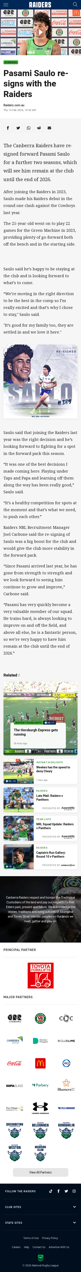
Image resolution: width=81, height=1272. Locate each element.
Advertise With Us (59, 1247)
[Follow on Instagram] (74, 1191)
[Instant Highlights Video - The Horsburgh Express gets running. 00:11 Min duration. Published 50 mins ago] (40, 718)
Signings (11, 62)
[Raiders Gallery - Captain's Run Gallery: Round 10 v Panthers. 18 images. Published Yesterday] (40, 856)
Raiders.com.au (13, 105)
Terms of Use (31, 1238)
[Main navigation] (5, 4)
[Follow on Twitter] (66, 1191)
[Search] (75, 4)
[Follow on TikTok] (50, 1191)
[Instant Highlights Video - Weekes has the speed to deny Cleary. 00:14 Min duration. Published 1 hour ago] (40, 771)
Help (26, 1247)
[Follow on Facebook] (58, 1191)
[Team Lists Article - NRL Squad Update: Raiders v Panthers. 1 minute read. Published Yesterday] (40, 828)
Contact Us (39, 1247)
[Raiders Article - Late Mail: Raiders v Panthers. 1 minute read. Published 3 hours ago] (40, 799)
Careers (16, 1247)
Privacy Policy (50, 1238)
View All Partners (40, 1172)
